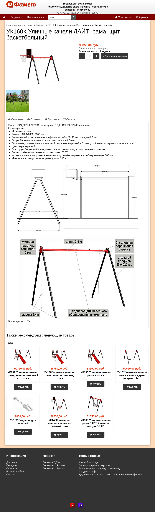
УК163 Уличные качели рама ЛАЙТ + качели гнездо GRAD (95, 423)
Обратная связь (87, 12)
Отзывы (33, 119)
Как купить (12, 465)
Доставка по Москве (54, 468)
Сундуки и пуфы (88, 471)
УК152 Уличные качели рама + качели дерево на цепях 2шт (132, 375)
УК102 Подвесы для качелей (23, 422)
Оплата (69, 119)
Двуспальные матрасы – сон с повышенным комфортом (110, 474)
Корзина (143, 17)
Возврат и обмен (15, 471)
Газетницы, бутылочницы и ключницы (100, 468)
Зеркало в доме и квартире (94, 465)
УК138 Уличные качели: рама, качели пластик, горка (59, 375)
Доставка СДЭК (51, 462)
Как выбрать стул (89, 462)
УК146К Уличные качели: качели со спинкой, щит (59, 423)
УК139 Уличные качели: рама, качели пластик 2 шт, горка (23, 375)
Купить (23, 387)
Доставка (52, 119)
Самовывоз (12, 468)
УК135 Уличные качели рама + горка (95, 374)
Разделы (17, 17)
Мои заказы (123, 17)
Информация (35, 17)
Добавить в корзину (114, 56)
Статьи (10, 474)
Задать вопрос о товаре (92, 48)
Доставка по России (54, 465)
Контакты (11, 477)
